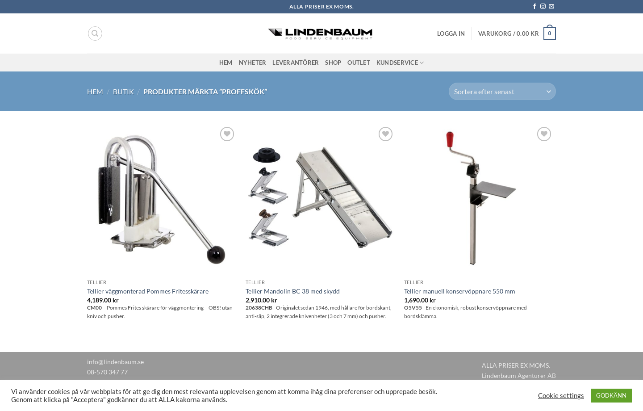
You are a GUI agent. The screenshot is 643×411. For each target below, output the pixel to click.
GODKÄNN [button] (611, 395)
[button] (451, 33)
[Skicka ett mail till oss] (551, 7)
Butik (123, 91)
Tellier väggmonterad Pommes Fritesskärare (148, 291)
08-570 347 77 (107, 372)
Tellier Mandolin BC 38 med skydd (293, 291)
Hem (226, 62)
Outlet (358, 62)
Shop (333, 62)
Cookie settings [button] (561, 395)
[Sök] (95, 33)
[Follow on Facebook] (534, 7)
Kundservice (400, 63)
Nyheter (253, 62)
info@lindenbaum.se (115, 361)
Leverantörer (295, 62)
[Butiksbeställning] (502, 91)
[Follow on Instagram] (543, 7)
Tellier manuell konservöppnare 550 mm (459, 291)
